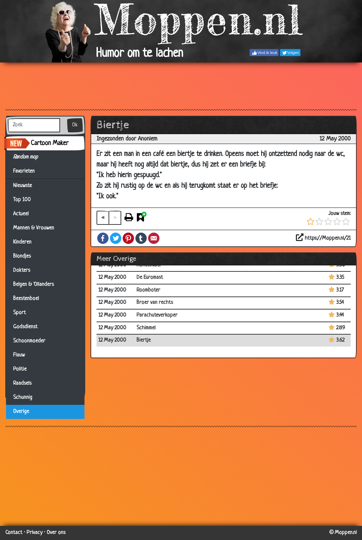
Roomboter (148, 290)
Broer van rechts (154, 303)
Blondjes (22, 256)
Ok (75, 125)
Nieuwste (22, 186)
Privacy (34, 533)
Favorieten (28, 171)
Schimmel (146, 328)
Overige (21, 412)
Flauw (19, 355)
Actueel (21, 214)
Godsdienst (25, 327)
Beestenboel (26, 299)
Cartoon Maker (50, 143)
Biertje (143, 340)
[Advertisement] (181, 85)
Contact (13, 533)
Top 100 (22, 200)
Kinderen (22, 242)
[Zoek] (34, 125)
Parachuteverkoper (156, 315)
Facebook (103, 238)
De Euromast (149, 278)
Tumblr (141, 238)
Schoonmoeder (29, 341)
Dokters (21, 271)
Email (153, 238)
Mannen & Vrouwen (33, 228)
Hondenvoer (149, 265)
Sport (19, 313)
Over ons (56, 533)
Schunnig (22, 398)
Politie (20, 369)
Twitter (115, 238)
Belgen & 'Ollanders (33, 285)
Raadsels (22, 383)
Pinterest (128, 238)
